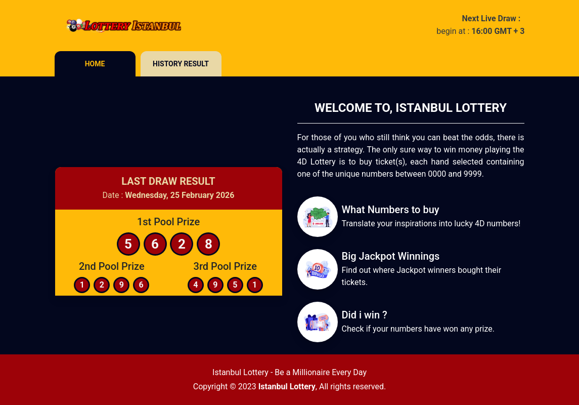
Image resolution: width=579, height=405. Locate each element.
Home (95, 64)
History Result (181, 64)
